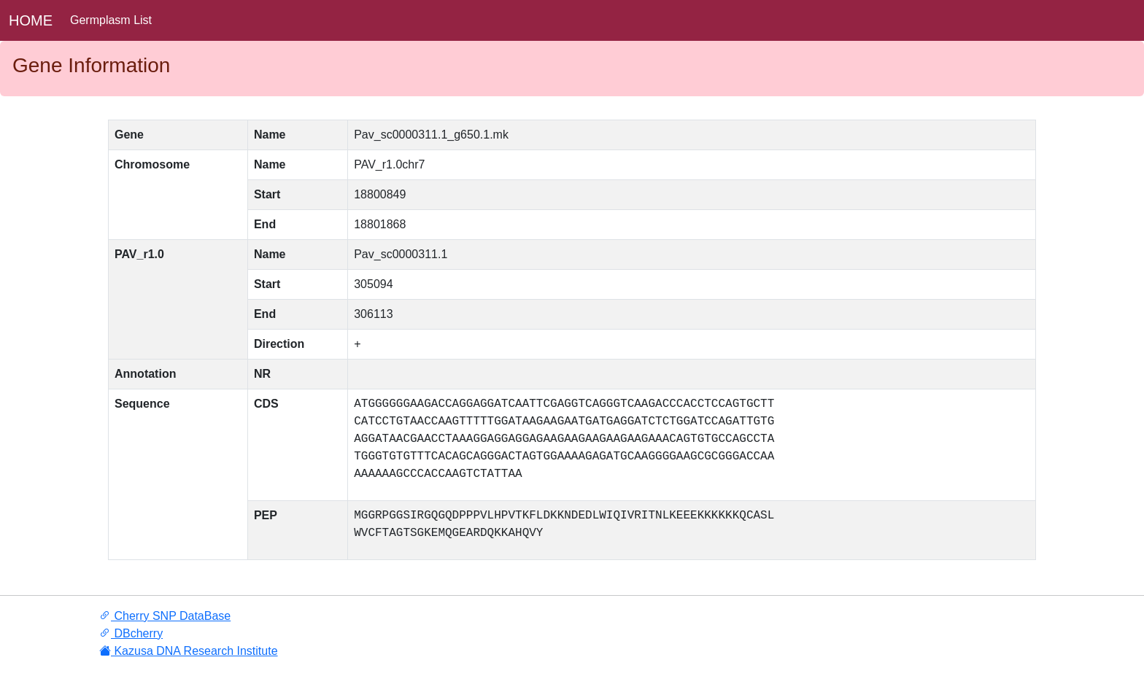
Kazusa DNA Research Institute (188, 651)
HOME (31, 20)
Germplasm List (111, 20)
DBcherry (131, 633)
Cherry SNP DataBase (165, 616)
